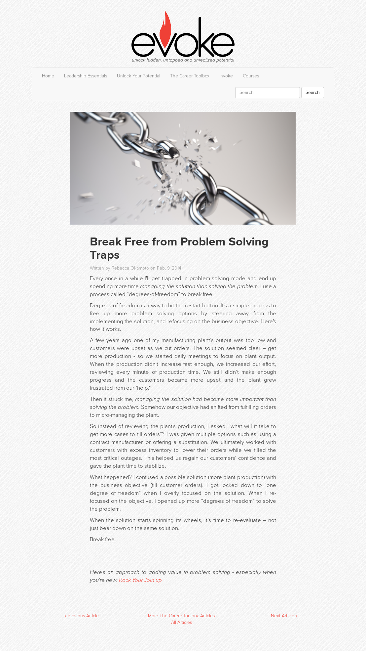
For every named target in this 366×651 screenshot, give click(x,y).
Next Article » (284, 616)
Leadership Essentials (85, 76)
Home (48, 76)
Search (313, 92)
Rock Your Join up (140, 580)
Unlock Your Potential (138, 76)
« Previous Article (81, 616)
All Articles (181, 622)
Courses (251, 76)
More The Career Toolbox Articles (181, 616)
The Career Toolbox (189, 76)
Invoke (226, 76)
